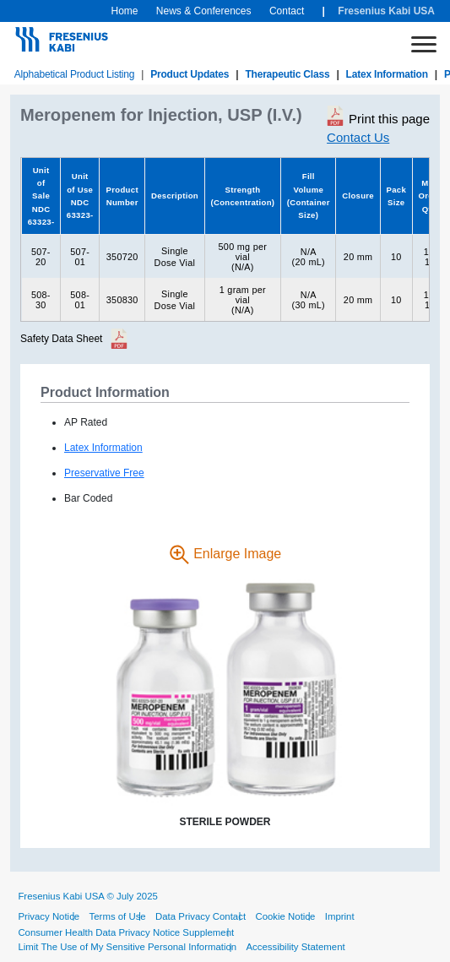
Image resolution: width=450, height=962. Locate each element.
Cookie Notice (285, 916)
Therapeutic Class (287, 74)
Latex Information (387, 74)
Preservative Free (104, 473)
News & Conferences (204, 11)
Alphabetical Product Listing (74, 74)
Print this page (378, 116)
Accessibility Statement (296, 947)
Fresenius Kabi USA (386, 11)
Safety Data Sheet (61, 339)
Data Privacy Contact (200, 916)
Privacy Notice (48, 916)
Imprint (340, 916)
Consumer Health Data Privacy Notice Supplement (126, 932)
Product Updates (189, 74)
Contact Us (358, 137)
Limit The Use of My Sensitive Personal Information (127, 947)
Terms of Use (117, 916)
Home (124, 11)
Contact (286, 11)
